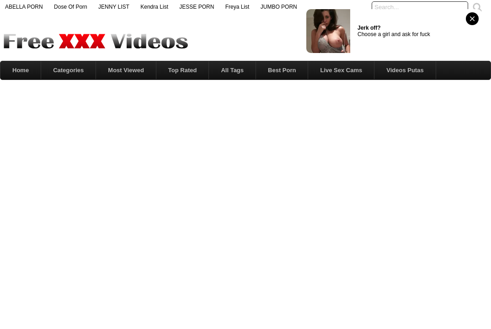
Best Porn (282, 70)
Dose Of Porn (70, 7)
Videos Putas (404, 70)
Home (20, 70)
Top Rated (182, 70)
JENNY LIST (113, 7)
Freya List (237, 7)
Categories (68, 70)
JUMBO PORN (279, 7)
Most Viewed (126, 70)
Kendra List (154, 7)
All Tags (232, 70)
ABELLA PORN (24, 7)
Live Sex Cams (341, 70)
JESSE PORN (196, 7)
